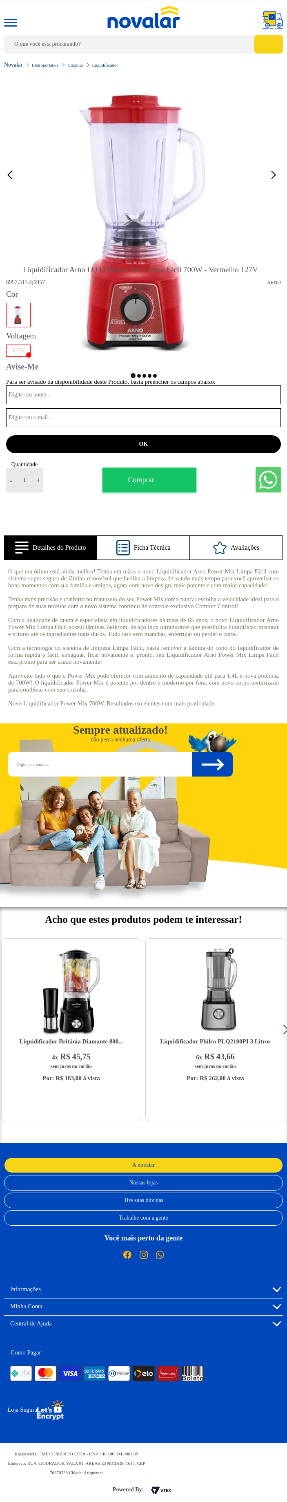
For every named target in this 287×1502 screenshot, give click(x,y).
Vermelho (18, 315)
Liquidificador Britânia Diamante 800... (71, 1041)
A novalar (143, 1165)
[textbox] (143, 44)
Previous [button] (14, 174)
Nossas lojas (143, 1183)
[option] (143, 222)
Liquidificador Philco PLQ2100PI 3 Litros (215, 1041)
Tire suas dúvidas (144, 1200)
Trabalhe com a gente (143, 1218)
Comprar (141, 480)
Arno (274, 282)
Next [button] (275, 174)
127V (18, 350)
